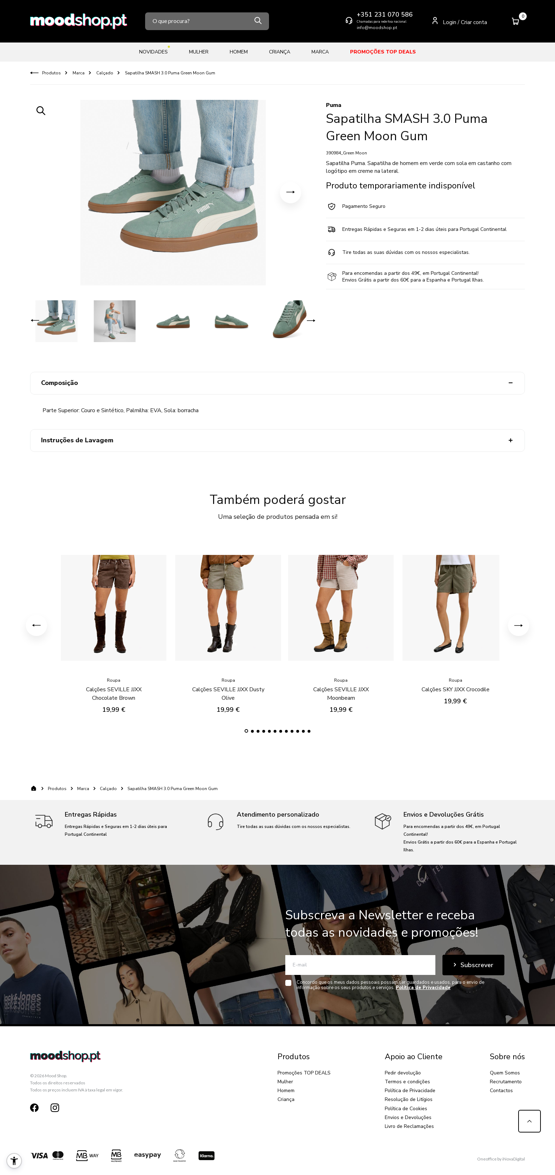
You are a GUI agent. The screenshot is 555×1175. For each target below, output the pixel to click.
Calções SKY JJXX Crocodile (456, 682)
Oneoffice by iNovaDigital (501, 1159)
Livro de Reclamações (409, 1126)
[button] (290, 192)
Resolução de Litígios (409, 1099)
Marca (320, 52)
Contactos (501, 1090)
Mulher (198, 52)
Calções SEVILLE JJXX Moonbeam (341, 687)
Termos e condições (407, 1081)
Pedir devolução (403, 1072)
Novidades (153, 50)
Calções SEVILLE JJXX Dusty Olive (228, 687)
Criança (279, 52)
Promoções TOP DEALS (383, 52)
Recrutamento (506, 1081)
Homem (239, 52)
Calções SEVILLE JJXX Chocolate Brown (114, 687)
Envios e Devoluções (408, 1117)
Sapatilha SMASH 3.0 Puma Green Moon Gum (169, 73)
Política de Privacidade (410, 1090)
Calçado (104, 73)
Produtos (51, 73)
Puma (333, 105)
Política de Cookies (406, 1108)
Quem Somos (505, 1072)
